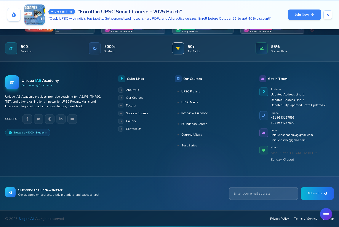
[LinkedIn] (61, 119)
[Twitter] (38, 119)
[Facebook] (27, 119)
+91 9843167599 (282, 118)
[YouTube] (72, 119)
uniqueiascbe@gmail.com (288, 140)
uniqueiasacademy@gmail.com (292, 135)
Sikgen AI (26, 218)
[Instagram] (49, 119)
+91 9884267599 (282, 123)
